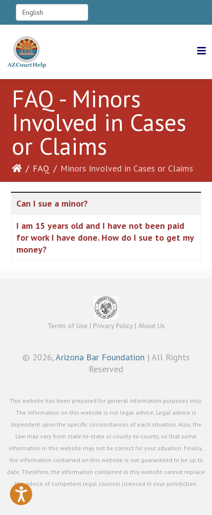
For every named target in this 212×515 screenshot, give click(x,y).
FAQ (41, 168)
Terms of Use (68, 325)
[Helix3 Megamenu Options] (201, 51)
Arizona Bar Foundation (100, 357)
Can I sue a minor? (52, 203)
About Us (151, 325)
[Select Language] (52, 12)
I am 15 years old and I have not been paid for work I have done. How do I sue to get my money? (105, 237)
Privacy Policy (113, 325)
